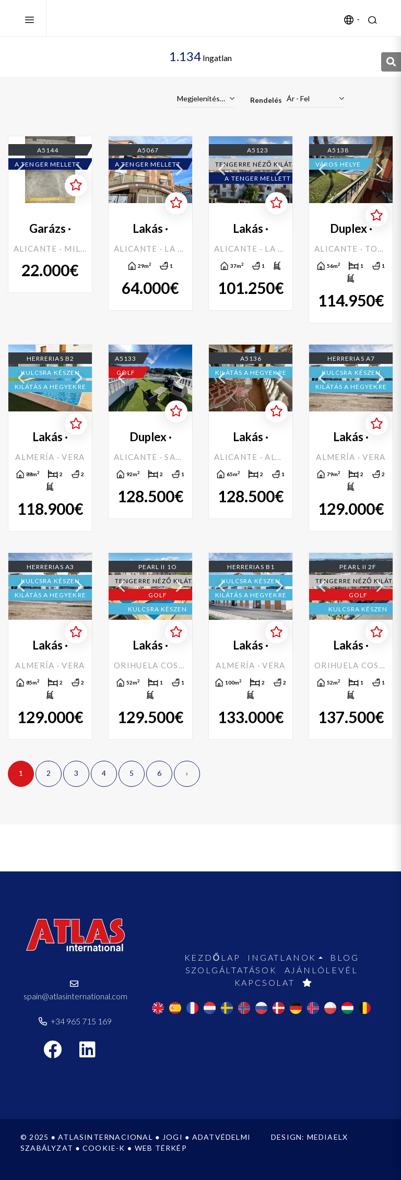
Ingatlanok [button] (281, 957)
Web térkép (161, 1147)
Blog (344, 957)
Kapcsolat (264, 982)
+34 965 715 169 (75, 1021)
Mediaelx (327, 1136)
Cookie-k (103, 1147)
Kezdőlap (212, 957)
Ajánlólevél (321, 970)
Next (79, 169)
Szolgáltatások (231, 970)
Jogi (172, 1136)
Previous (21, 169)
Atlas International (106, 18)
